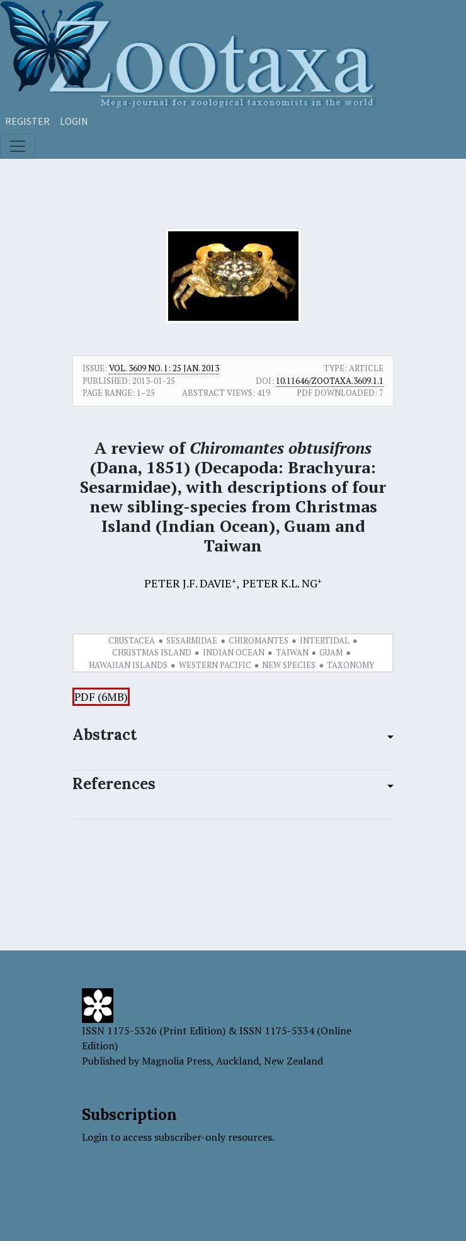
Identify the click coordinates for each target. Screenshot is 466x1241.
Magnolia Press (176, 1061)
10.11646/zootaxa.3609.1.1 (330, 380)
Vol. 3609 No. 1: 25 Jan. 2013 (164, 368)
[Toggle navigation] (17, 146)
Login (74, 121)
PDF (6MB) (101, 697)
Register (27, 121)
